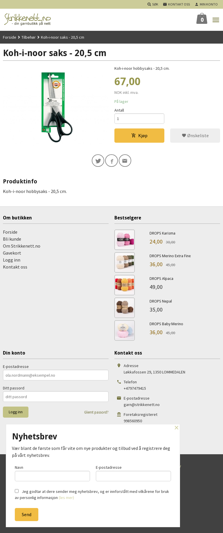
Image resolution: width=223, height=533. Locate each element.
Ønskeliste (195, 136)
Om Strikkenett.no (21, 246)
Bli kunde (12, 239)
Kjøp (139, 136)
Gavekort (12, 253)
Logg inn (11, 260)
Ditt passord (13, 388)
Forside (9, 37)
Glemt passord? (96, 412)
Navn (52, 473)
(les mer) (66, 497)
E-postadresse (16, 367)
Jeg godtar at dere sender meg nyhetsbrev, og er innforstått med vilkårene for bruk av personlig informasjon (92, 494)
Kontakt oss (15, 267)
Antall (119, 110)
